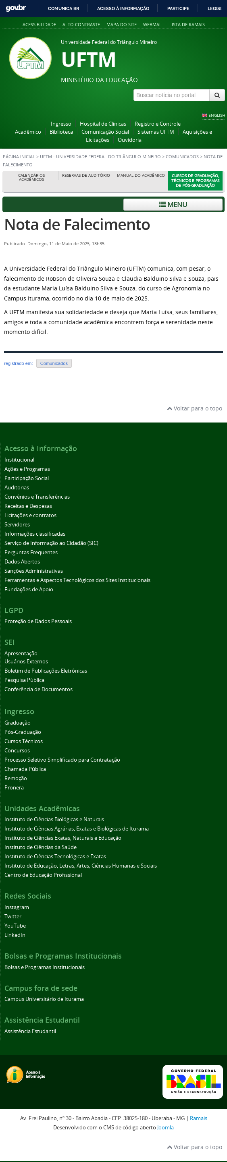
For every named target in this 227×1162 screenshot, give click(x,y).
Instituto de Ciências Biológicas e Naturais (54, 819)
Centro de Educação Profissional (43, 875)
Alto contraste (81, 24)
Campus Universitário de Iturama (44, 999)
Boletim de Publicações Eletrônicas (45, 670)
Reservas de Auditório (86, 175)
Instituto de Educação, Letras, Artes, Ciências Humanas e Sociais (80, 865)
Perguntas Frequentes (31, 552)
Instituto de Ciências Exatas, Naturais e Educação (62, 838)
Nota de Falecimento (77, 224)
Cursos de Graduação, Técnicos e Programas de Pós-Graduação (195, 180)
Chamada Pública (25, 769)
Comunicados (183, 156)
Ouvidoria (130, 140)
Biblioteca (61, 131)
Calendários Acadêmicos (31, 177)
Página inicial (19, 156)
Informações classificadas (34, 533)
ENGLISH (216, 115)
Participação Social (26, 478)
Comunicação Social (105, 131)
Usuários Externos (26, 661)
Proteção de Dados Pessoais (38, 621)
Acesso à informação (123, 8)
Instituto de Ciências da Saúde (40, 847)
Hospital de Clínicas (103, 123)
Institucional (19, 459)
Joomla (165, 1127)
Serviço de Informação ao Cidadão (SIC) (51, 543)
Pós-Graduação (22, 732)
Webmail (153, 24)
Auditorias (16, 487)
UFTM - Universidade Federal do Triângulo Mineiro (100, 156)
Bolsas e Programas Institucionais (44, 967)
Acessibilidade (39, 24)
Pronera (14, 787)
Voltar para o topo (194, 408)
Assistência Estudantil (30, 1031)
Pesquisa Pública (24, 680)
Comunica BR (63, 8)
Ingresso (61, 123)
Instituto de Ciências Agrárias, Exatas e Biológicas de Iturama (76, 828)
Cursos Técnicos (23, 741)
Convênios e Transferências (37, 496)
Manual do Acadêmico (141, 175)
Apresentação (20, 653)
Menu (173, 204)
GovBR (16, 8)
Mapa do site (121, 24)
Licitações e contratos (30, 515)
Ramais (198, 1118)
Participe (178, 8)
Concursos (17, 750)
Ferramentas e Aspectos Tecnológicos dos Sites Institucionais (77, 580)
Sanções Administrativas (33, 571)
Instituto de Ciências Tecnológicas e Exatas (55, 856)
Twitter (12, 916)
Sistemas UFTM (155, 131)
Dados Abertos (22, 561)
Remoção (15, 778)
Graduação (17, 722)
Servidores (17, 524)
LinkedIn (14, 935)
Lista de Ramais (187, 24)
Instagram (16, 907)
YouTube (15, 925)
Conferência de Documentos (38, 689)
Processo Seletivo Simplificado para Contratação (62, 759)
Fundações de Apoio (28, 589)
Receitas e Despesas (28, 506)
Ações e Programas (27, 469)
